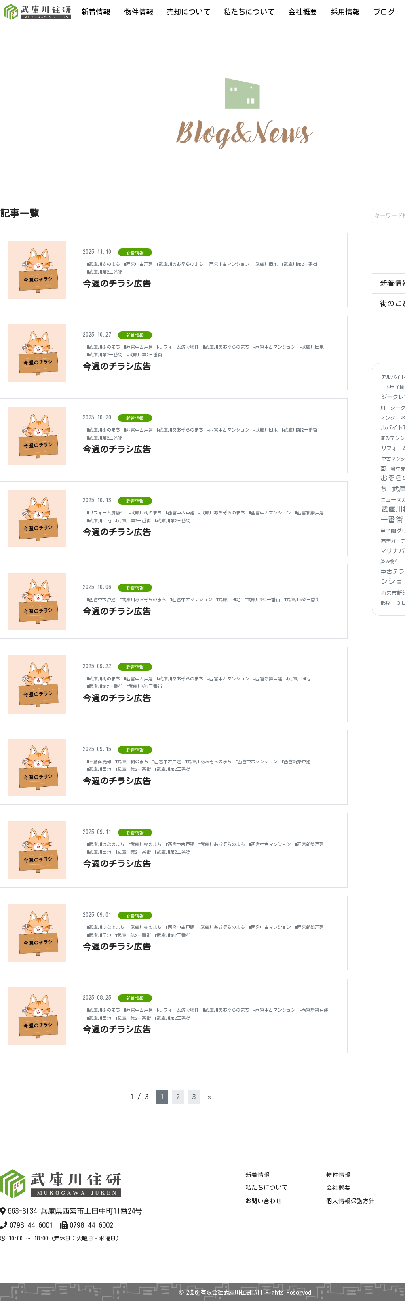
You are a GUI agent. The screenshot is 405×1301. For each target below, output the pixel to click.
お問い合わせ (263, 1201)
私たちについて (249, 11)
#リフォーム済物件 (111, 512)
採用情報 (345, 11)
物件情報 (138, 11)
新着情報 (95, 11)
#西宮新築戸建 (163, 520)
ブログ (384, 11)
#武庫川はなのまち (111, 844)
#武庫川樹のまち (108, 264)
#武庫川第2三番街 (158, 271)
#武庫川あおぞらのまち (204, 264)
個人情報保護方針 (350, 1201)
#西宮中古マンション (264, 264)
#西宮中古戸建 (151, 264)
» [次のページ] (209, 1096)
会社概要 (302, 11)
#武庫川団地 (311, 264)
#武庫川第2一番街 (109, 271)
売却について (188, 11)
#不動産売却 (102, 761)
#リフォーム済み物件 (201, 346)
